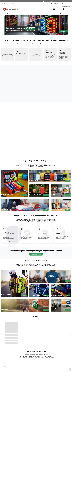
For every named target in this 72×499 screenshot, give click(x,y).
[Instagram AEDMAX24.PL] (5, 479)
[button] (54, 9)
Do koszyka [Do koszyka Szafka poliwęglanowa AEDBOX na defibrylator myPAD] (11, 298)
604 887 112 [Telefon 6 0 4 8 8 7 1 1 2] (7, 495)
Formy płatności (49, 493)
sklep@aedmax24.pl (66, 6)
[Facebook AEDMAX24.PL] (3, 479)
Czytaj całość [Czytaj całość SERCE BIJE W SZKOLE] (36, 370)
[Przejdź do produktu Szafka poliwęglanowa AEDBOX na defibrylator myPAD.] (11, 283)
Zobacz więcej (9, 103)
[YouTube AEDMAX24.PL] (10, 479)
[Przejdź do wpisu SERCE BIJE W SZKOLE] (13, 351)
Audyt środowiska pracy (26, 490)
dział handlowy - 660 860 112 (53, 3)
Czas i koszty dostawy (50, 492)
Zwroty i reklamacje (50, 490)
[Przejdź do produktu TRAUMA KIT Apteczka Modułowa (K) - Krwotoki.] (29, 90)
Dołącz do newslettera (31, 453)
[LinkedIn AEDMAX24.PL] (12, 479)
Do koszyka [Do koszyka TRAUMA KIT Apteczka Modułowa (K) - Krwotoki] (29, 104)
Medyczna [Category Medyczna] (4, 341)
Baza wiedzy (24, 492)
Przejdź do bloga (65, 336)
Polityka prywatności (50, 487)
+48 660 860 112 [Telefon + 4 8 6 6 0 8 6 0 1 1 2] (8, 487)
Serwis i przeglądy (25, 488)
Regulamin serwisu (49, 488)
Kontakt (23, 487)
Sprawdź (24, 149)
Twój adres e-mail (29, 452)
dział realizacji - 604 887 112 (65, 3)
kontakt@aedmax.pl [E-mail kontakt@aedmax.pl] (8, 490)
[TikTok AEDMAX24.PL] (8, 479)
